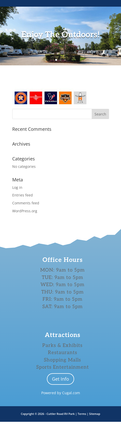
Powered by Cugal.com (60, 392)
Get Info (60, 379)
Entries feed (22, 195)
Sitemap (94, 414)
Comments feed (25, 203)
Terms (82, 414)
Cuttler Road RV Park (61, 414)
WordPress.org (24, 210)
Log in (17, 187)
